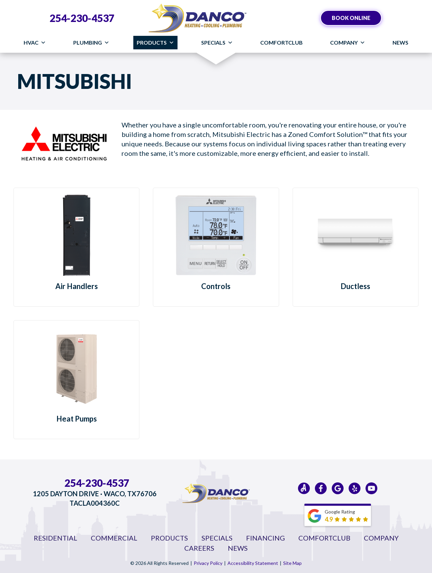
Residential (55, 537)
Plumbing (91, 42)
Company (347, 42)
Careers (199, 548)
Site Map (292, 563)
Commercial (114, 537)
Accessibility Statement (252, 563)
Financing (265, 537)
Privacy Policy (208, 563)
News (400, 42)
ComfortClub (281, 42)
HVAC (35, 42)
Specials (217, 42)
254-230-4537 (82, 18)
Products (155, 42)
